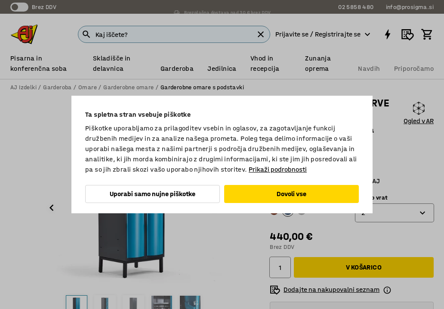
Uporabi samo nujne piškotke (152, 194)
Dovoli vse (291, 194)
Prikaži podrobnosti (278, 169)
